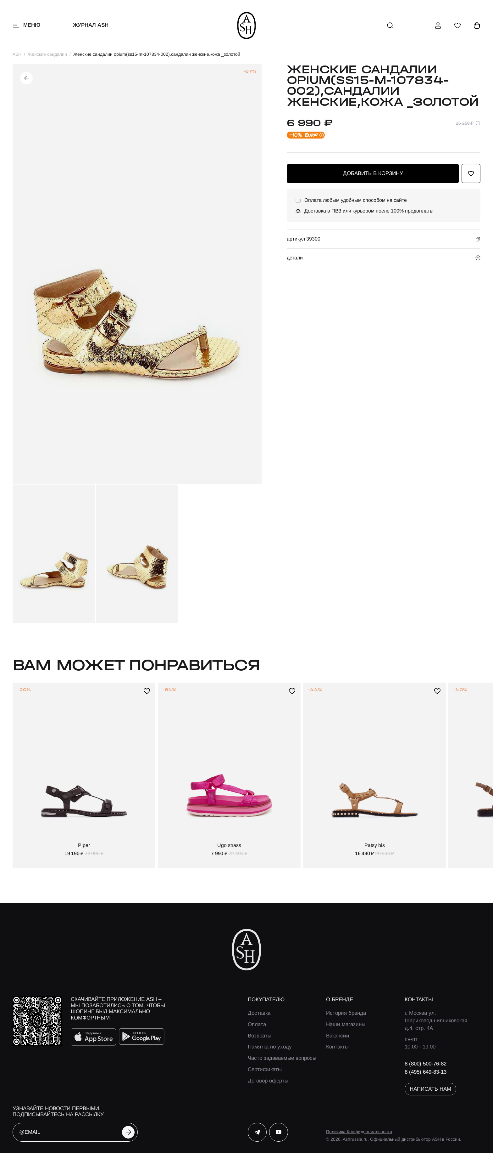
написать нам (430, 1089)
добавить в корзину (373, 173)
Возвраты (259, 1036)
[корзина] (477, 25)
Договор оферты (268, 1081)
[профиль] (438, 25)
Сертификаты (265, 1069)
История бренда (346, 1013)
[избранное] (457, 25)
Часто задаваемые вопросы (282, 1058)
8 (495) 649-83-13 (425, 1072)
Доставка (259, 1013)
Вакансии (337, 1036)
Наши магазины (345, 1024)
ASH (17, 54)
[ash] (246, 25)
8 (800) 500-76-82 (425, 1064)
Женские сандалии (47, 54)
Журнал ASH (90, 25)
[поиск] (390, 25)
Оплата (257, 1024)
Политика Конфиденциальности (359, 1131)
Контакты (337, 1047)
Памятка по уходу (270, 1047)
